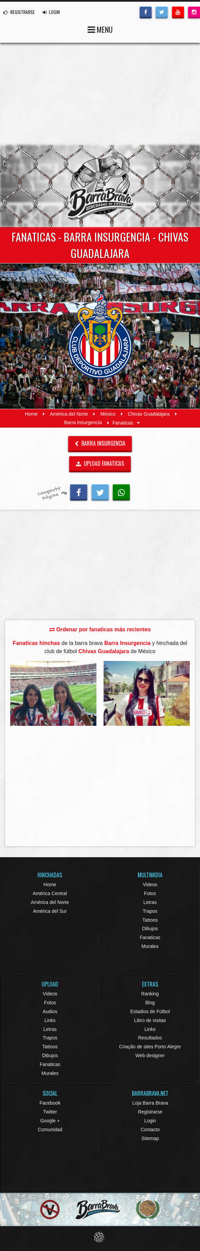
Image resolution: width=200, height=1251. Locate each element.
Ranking (150, 993)
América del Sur (50, 911)
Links (50, 1020)
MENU (100, 28)
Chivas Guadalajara (149, 414)
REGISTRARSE (19, 11)
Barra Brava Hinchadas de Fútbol (100, 186)
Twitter (50, 1112)
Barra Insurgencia (83, 423)
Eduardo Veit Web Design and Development (100, 1237)
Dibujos (150, 928)
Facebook (50, 1103)
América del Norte (69, 414)
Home (31, 414)
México (107, 414)
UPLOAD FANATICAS (100, 463)
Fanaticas (150, 937)
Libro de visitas (150, 1020)
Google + (50, 1120)
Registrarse (150, 1112)
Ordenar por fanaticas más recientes (100, 629)
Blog (150, 1002)
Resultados (150, 1037)
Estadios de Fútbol (150, 1011)
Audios (50, 1011)
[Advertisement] (100, 94)
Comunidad (50, 1129)
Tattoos (150, 920)
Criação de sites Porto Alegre (150, 1046)
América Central (50, 893)
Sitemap (150, 1138)
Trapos (150, 911)
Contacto (150, 1129)
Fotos (150, 893)
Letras (150, 902)
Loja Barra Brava (150, 1103)
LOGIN (51, 11)
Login (150, 1120)
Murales (149, 946)
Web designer (150, 1055)
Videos (150, 884)
